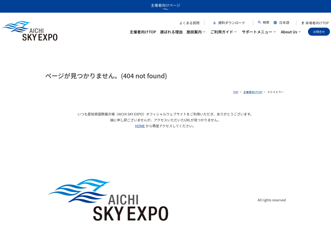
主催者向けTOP (143, 31)
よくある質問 (189, 22)
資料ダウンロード (231, 22)
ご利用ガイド (223, 31)
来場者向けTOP (315, 22)
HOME (140, 125)
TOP (235, 92)
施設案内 (195, 31)
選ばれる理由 (171, 31)
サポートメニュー (259, 31)
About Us (291, 31)
